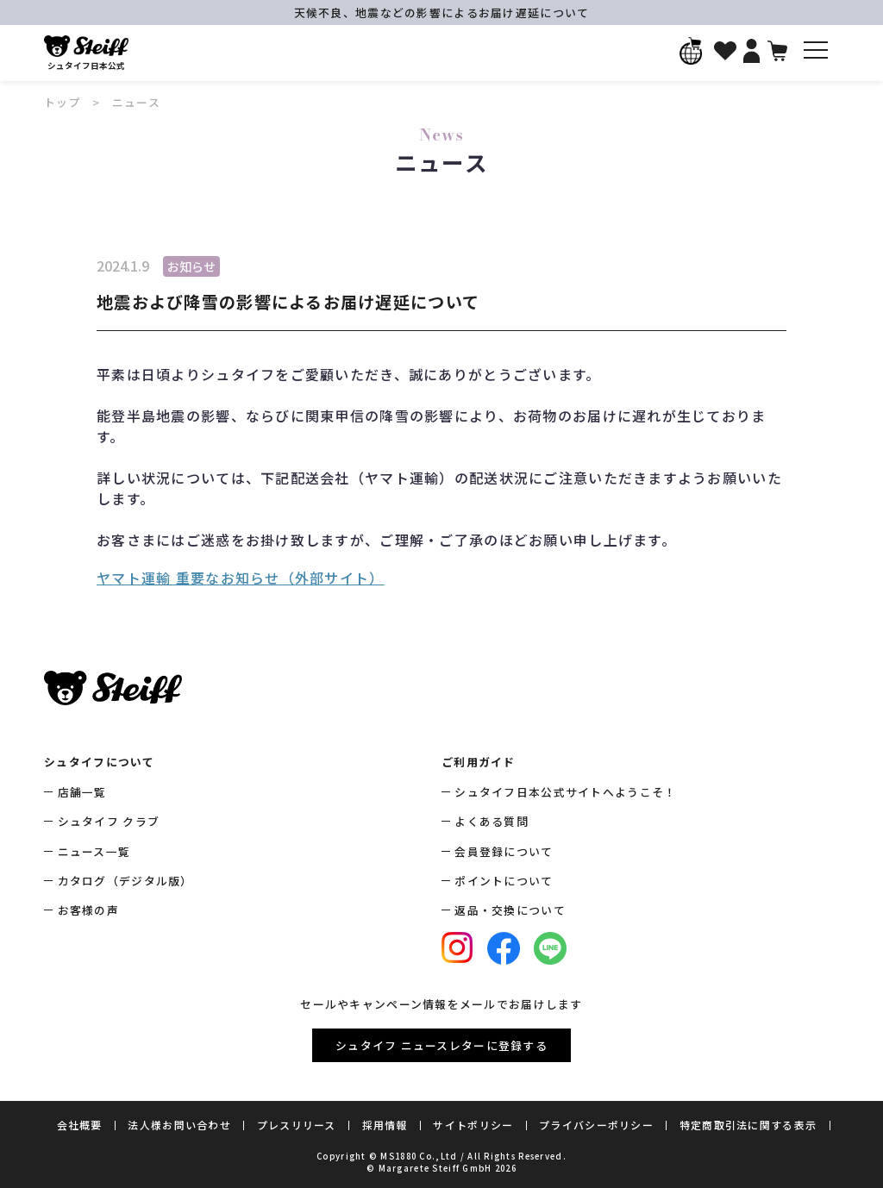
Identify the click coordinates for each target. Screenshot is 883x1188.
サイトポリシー (473, 1124)
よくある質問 (491, 821)
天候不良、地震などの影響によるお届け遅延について (442, 12)
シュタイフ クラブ (109, 821)
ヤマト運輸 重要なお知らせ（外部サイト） (241, 577)
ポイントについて (503, 880)
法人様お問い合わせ (179, 1124)
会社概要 (80, 1124)
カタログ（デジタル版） (125, 880)
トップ (62, 102)
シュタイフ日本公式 (86, 53)
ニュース (136, 102)
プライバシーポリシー (596, 1124)
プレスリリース (296, 1124)
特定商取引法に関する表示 (748, 1124)
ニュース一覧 (94, 851)
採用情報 (385, 1124)
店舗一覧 (82, 792)
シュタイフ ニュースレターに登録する (441, 1045)
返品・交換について (510, 910)
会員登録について (503, 851)
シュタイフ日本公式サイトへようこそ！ (565, 792)
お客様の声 (88, 910)
